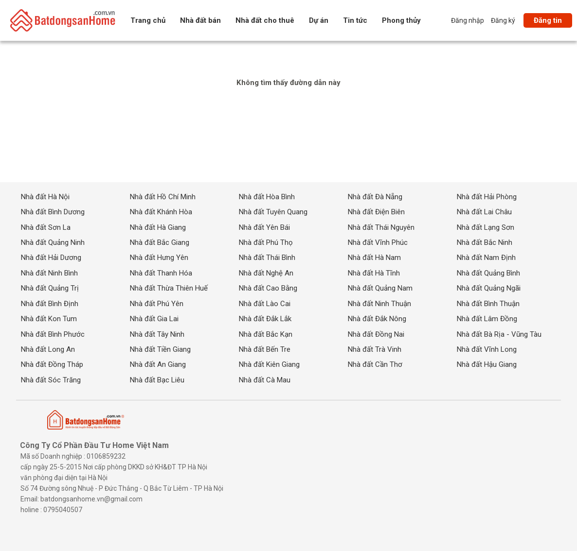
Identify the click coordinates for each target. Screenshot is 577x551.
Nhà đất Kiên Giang (269, 364)
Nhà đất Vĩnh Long (487, 349)
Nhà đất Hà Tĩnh (374, 273)
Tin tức (355, 20)
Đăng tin (548, 20)
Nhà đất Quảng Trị (50, 288)
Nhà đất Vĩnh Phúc (378, 242)
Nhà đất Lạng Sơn (485, 227)
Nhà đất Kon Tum (49, 318)
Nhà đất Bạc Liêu (157, 380)
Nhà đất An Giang (158, 364)
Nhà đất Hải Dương (51, 257)
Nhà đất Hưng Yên (159, 257)
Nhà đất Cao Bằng (268, 288)
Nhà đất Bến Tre (264, 349)
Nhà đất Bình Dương (53, 211)
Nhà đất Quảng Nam (380, 288)
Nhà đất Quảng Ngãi (489, 288)
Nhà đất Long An (48, 349)
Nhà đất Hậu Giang (487, 364)
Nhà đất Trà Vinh (374, 349)
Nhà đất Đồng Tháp (52, 364)
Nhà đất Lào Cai (264, 303)
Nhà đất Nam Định (486, 257)
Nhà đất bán (200, 20)
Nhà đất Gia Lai (154, 318)
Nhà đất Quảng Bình (488, 273)
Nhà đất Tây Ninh (157, 333)
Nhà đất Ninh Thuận (379, 303)
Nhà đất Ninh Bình (49, 273)
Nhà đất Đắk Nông (377, 318)
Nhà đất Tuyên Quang (273, 211)
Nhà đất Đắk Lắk (265, 318)
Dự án (318, 20)
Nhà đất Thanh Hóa (161, 273)
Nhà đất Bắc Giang (159, 242)
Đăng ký (503, 20)
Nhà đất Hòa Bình (267, 196)
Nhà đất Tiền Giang (160, 349)
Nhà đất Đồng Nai (376, 333)
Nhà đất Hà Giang (158, 227)
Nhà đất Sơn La (46, 227)
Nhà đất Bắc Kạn (265, 333)
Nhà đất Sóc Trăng (51, 380)
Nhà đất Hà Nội (45, 196)
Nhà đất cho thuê (264, 20)
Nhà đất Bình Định (49, 303)
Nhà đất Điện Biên (376, 211)
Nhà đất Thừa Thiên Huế (169, 288)
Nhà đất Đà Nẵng (375, 196)
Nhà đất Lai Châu (484, 211)
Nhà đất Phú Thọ (266, 242)
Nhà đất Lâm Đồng (487, 318)
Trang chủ (147, 20)
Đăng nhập (467, 20)
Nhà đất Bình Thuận (488, 303)
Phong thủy (401, 20)
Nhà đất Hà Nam (374, 257)
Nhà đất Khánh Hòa (161, 211)
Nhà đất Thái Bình (267, 257)
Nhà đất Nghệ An (266, 273)
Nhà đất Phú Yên (156, 303)
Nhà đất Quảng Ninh (53, 242)
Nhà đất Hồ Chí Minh (163, 196)
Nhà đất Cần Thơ (375, 364)
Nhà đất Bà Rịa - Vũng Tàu (499, 333)
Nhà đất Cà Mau (264, 380)
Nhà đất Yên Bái (264, 227)
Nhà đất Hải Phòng (487, 196)
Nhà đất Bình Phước (53, 333)
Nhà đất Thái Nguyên (381, 227)
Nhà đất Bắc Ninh (484, 242)
